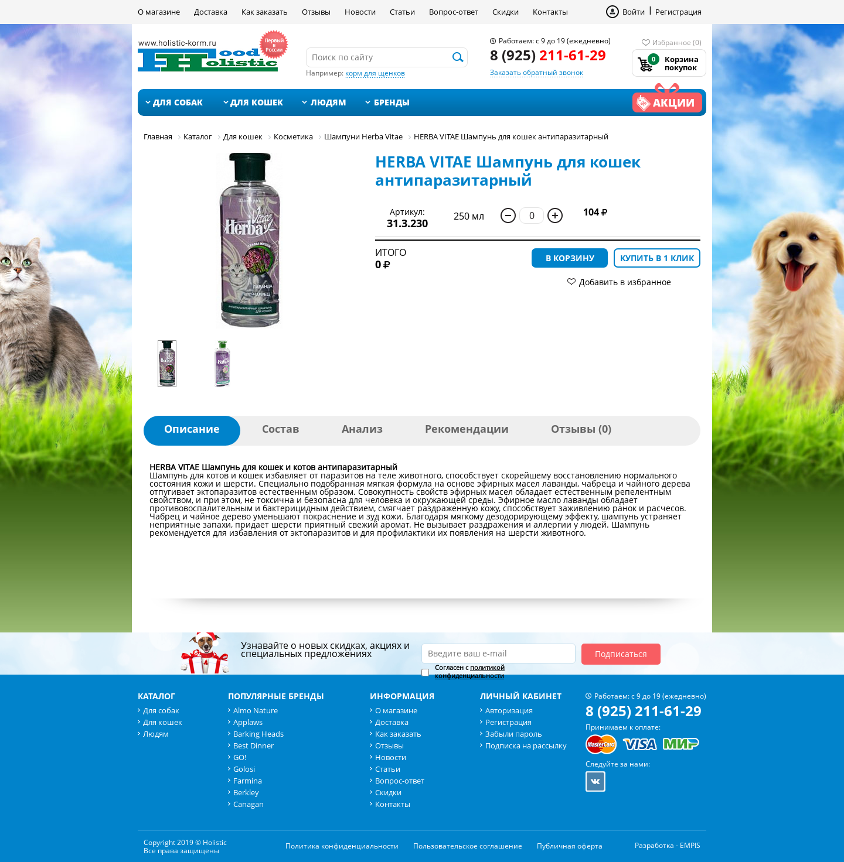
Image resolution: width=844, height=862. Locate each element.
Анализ (362, 429)
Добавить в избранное (625, 282)
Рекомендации (467, 429)
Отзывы (316, 11)
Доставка (210, 11)
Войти (633, 11)
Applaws (248, 722)
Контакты (550, 11)
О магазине (159, 11)
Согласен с (470, 671)
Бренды (392, 102)
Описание (192, 429)
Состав (281, 429)
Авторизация (509, 710)
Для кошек (256, 102)
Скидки (505, 11)
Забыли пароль (513, 733)
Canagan (248, 804)
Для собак (178, 102)
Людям (328, 102)
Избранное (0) (677, 42)
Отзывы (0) (581, 429)
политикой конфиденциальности (470, 671)
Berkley (246, 792)
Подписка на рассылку (526, 745)
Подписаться (621, 653)
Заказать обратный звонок (536, 72)
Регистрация (678, 11)
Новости (360, 11)
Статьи (402, 11)
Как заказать (264, 11)
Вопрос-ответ (453, 11)
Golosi (244, 769)
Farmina (247, 780)
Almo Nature (255, 710)
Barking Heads (258, 733)
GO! (239, 757)
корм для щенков (375, 73)
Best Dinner (253, 745)
